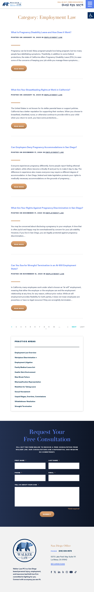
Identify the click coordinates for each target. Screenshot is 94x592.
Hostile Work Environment (25, 372)
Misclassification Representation (28, 382)
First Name (20, 460)
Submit (47, 514)
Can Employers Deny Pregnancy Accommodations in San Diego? (44, 147)
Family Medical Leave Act (25, 367)
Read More (19, 69)
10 (54, 327)
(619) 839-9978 (72, 5)
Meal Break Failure (22, 377)
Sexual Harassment (22, 391)
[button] (91, 15)
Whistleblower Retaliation (25, 401)
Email (51, 473)
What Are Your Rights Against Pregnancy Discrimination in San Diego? (47, 207)
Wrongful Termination (23, 406)
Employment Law (53, 37)
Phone (54, 551)
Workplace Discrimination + (26, 357)
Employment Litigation (24, 362)
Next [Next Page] (74, 327)
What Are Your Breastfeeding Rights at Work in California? (40, 89)
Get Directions (58, 564)
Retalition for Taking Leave (25, 386)
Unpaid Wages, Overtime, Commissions (30, 396)
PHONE (18, 473)
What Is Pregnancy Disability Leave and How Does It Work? (41, 32)
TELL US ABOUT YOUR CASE (27, 485)
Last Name (54, 460)
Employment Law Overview (25, 352)
